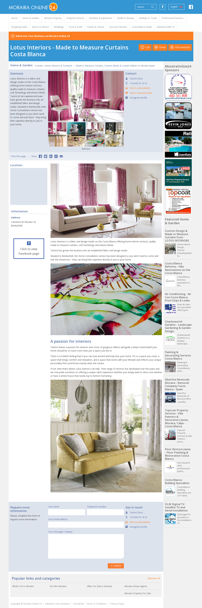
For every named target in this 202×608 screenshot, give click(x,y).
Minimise (154, 578)
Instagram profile (138, 97)
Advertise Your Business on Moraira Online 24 (43, 35)
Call (145, 47)
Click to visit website (140, 87)
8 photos (86, 148)
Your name (53, 506)
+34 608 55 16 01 (138, 83)
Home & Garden (21, 65)
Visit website (180, 47)
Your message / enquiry (60, 531)
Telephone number (96, 506)
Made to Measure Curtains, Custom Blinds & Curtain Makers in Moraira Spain (115, 65)
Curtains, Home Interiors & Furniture (53, 65)
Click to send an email (141, 92)
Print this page (18, 156)
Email (160, 47)
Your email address (58, 519)
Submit (116, 565)
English (176, 6)
